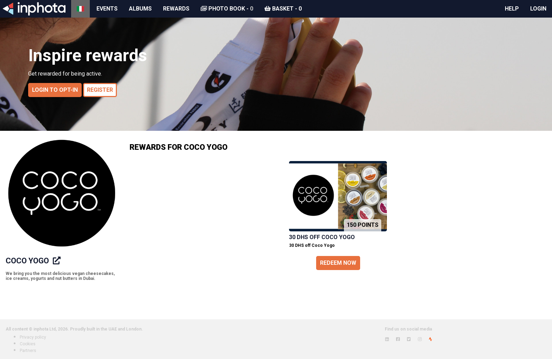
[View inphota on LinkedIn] (387, 339)
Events (107, 8)
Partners (28, 350)
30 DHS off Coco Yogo (322, 237)
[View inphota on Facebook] (398, 339)
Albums (140, 8)
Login (538, 8)
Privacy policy (33, 337)
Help (512, 8)
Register (100, 89)
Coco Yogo (28, 260)
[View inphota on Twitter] (409, 339)
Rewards (176, 8)
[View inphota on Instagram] (420, 339)
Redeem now (338, 262)
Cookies (28, 343)
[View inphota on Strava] (430, 339)
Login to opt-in (55, 89)
